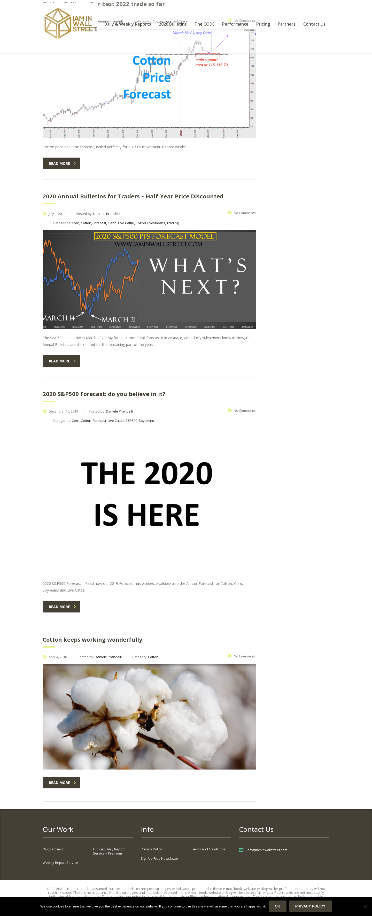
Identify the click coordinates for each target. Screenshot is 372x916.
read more (62, 163)
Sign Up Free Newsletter (159, 858)
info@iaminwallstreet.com (267, 850)
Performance (235, 24)
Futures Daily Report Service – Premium (109, 851)
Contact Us (314, 24)
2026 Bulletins (173, 24)
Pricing (263, 24)
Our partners (53, 849)
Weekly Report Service (60, 862)
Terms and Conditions (208, 849)
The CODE (204, 24)
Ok (277, 906)
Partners (287, 24)
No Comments (242, 213)
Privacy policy (310, 906)
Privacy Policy (151, 849)
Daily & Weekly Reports (127, 24)
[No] (365, 906)
